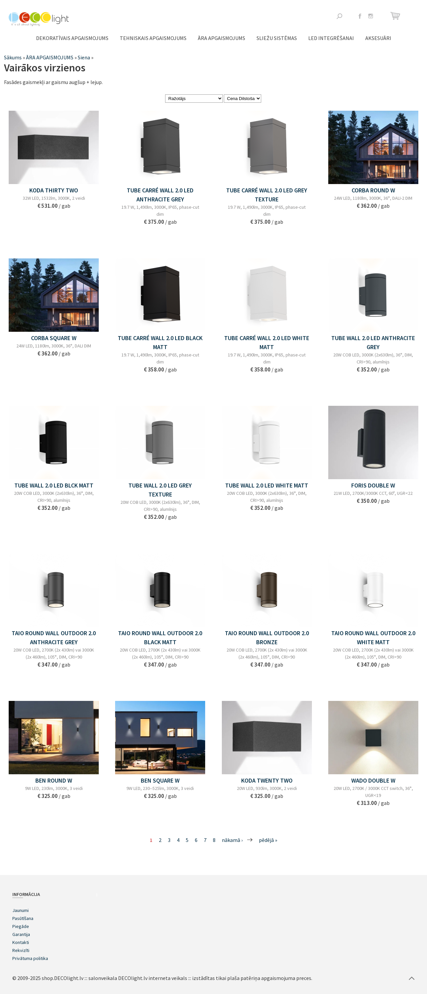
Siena (84, 57)
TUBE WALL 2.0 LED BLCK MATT (53, 485)
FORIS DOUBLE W (373, 485)
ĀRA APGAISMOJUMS (221, 38)
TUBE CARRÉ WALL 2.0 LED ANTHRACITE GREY (160, 194)
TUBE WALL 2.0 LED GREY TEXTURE (160, 489)
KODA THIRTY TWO (53, 190)
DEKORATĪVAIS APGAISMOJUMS (72, 38)
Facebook (360, 16)
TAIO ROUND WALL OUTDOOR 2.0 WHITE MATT (373, 637)
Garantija (21, 934)
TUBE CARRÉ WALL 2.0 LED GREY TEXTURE (266, 194)
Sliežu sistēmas (277, 38)
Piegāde (20, 926)
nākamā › (232, 840)
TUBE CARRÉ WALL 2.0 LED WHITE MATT (266, 342)
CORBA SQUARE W (53, 338)
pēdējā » (268, 840)
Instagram (370, 16)
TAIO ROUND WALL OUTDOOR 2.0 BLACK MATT (160, 637)
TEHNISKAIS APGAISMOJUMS (153, 38)
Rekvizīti (20, 950)
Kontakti (20, 942)
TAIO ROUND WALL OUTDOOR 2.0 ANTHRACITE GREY (54, 637)
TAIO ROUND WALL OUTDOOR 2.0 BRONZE (267, 637)
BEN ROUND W (53, 780)
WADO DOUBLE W (373, 780)
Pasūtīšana (22, 918)
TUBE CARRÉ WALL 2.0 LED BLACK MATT (160, 342)
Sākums (13, 57)
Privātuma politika (30, 958)
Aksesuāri (378, 38)
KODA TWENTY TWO (267, 780)
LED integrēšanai (331, 38)
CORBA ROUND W (373, 190)
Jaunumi (20, 910)
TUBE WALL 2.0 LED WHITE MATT (266, 485)
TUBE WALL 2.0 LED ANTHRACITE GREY (373, 342)
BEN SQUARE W (160, 780)
